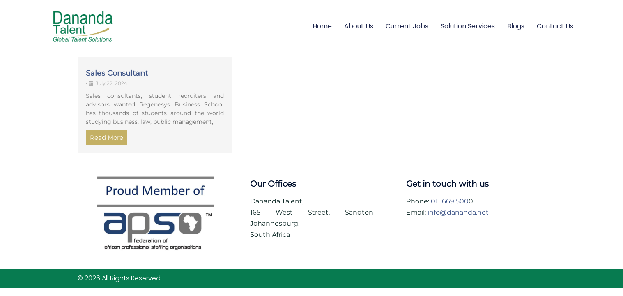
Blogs (515, 26)
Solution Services (468, 26)
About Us (358, 26)
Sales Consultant (117, 73)
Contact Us (555, 26)
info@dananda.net (458, 212)
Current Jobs (407, 26)
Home (322, 26)
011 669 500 (450, 201)
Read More (106, 137)
